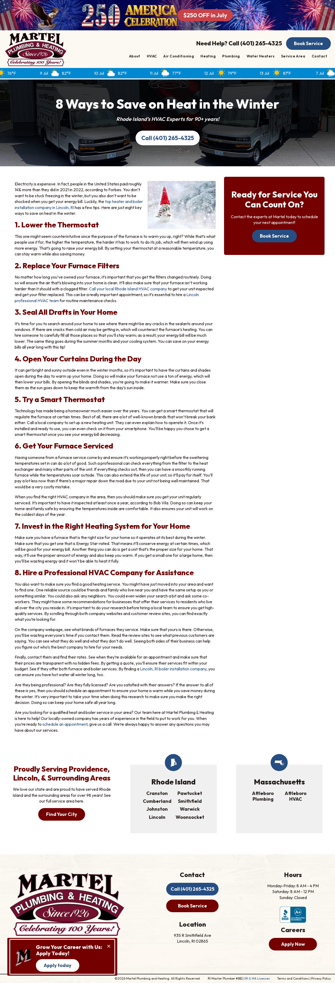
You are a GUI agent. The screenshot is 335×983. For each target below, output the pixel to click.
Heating (208, 56)
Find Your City (61, 814)
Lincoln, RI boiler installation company (173, 668)
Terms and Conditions (293, 978)
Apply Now (293, 944)
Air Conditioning (178, 56)
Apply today (57, 965)
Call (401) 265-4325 (167, 138)
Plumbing (231, 56)
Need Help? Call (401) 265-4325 (239, 43)
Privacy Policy (321, 978)
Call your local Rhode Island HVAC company (128, 288)
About (134, 56)
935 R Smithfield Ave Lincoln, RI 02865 (192, 938)
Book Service (308, 43)
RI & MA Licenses (257, 978)
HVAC (152, 56)
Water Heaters (261, 56)
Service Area (293, 56)
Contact (319, 56)
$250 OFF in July (205, 15)
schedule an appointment (64, 724)
